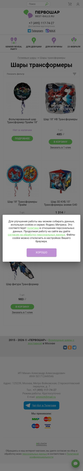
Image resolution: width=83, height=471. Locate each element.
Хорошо (41, 252)
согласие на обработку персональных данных (36, 234)
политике (33, 228)
